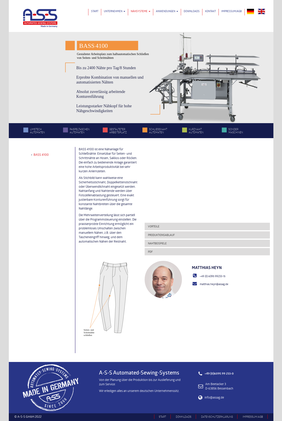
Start (94, 11)
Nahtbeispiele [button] (157, 243)
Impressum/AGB (231, 11)
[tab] (207, 226)
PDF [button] (150, 251)
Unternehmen (114, 11)
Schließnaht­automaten (158, 131)
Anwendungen (167, 11)
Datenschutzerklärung (217, 416)
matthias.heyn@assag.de (214, 284)
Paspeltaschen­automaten (80, 131)
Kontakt (210, 11)
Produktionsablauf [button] (161, 235)
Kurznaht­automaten (196, 131)
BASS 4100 (41, 154)
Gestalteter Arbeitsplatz (118, 131)
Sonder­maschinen (235, 131)
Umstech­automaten (37, 131)
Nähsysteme (140, 11)
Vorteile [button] (153, 226)
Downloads (192, 11)
